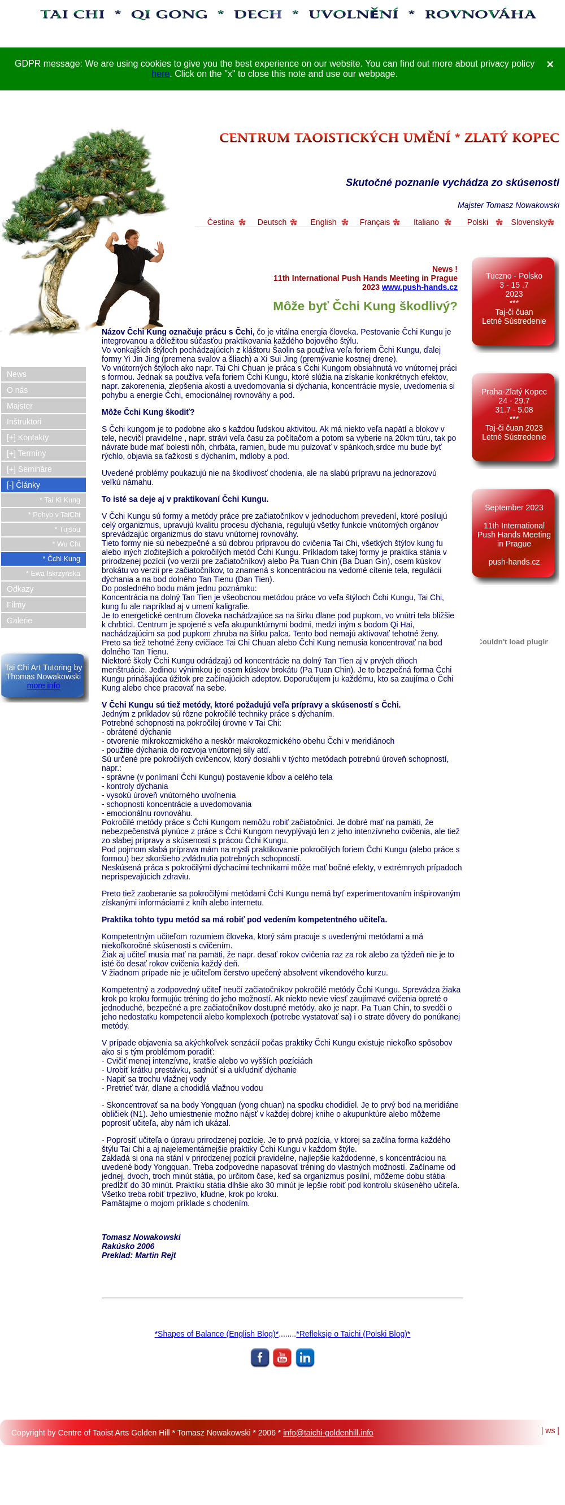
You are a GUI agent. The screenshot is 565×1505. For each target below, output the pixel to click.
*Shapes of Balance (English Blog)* (217, 1333)
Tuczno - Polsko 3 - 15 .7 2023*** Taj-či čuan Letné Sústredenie (514, 298)
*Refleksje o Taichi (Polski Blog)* (353, 1333)
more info (43, 685)
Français (375, 222)
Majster (20, 405)
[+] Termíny (26, 453)
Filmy (16, 604)
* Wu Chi (66, 544)
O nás (17, 389)
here (160, 74)
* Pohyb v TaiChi (54, 515)
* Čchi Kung (61, 559)
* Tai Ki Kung (60, 500)
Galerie (19, 620)
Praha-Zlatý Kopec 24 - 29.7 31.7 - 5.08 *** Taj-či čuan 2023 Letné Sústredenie (514, 414)
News (17, 374)
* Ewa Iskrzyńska (53, 574)
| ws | (550, 1430)
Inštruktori (24, 421)
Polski (477, 222)
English (324, 222)
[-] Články (23, 484)
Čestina (220, 222)
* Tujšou (67, 530)
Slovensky (529, 222)
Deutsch (272, 222)
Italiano (426, 222)
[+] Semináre (29, 469)
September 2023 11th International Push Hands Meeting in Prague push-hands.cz (514, 534)
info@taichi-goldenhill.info (328, 1432)
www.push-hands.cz (420, 287)
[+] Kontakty (28, 437)
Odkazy (20, 588)
